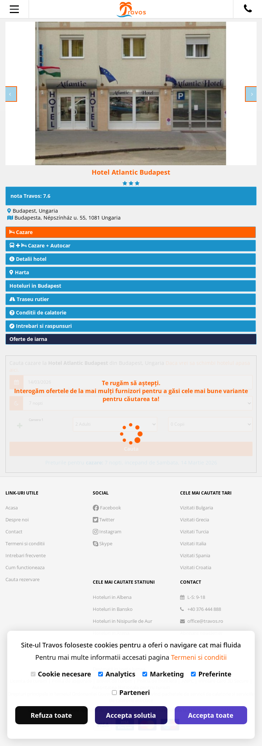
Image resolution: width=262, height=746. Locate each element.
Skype (102, 543)
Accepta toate (210, 715)
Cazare (21, 232)
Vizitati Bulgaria (196, 507)
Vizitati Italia (193, 543)
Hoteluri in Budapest (35, 285)
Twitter (104, 519)
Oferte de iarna (28, 339)
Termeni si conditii (25, 543)
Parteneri (131, 692)
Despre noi (17, 519)
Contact (13, 531)
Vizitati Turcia (194, 531)
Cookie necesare (61, 674)
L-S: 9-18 (192, 597)
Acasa (11, 507)
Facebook (107, 507)
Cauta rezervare (22, 579)
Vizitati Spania (195, 555)
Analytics (116, 674)
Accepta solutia (131, 715)
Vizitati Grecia (194, 519)
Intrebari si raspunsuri (40, 325)
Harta (19, 272)
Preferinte (211, 674)
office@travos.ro (201, 621)
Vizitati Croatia (195, 567)
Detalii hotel (27, 258)
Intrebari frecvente (25, 555)
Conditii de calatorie (37, 312)
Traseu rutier (29, 299)
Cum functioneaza (25, 567)
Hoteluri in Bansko (113, 609)
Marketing (163, 674)
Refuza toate (51, 715)
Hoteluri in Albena (112, 597)
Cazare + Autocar (39, 245)
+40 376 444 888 (200, 609)
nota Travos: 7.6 (30, 195)
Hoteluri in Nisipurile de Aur (122, 621)
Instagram (107, 531)
